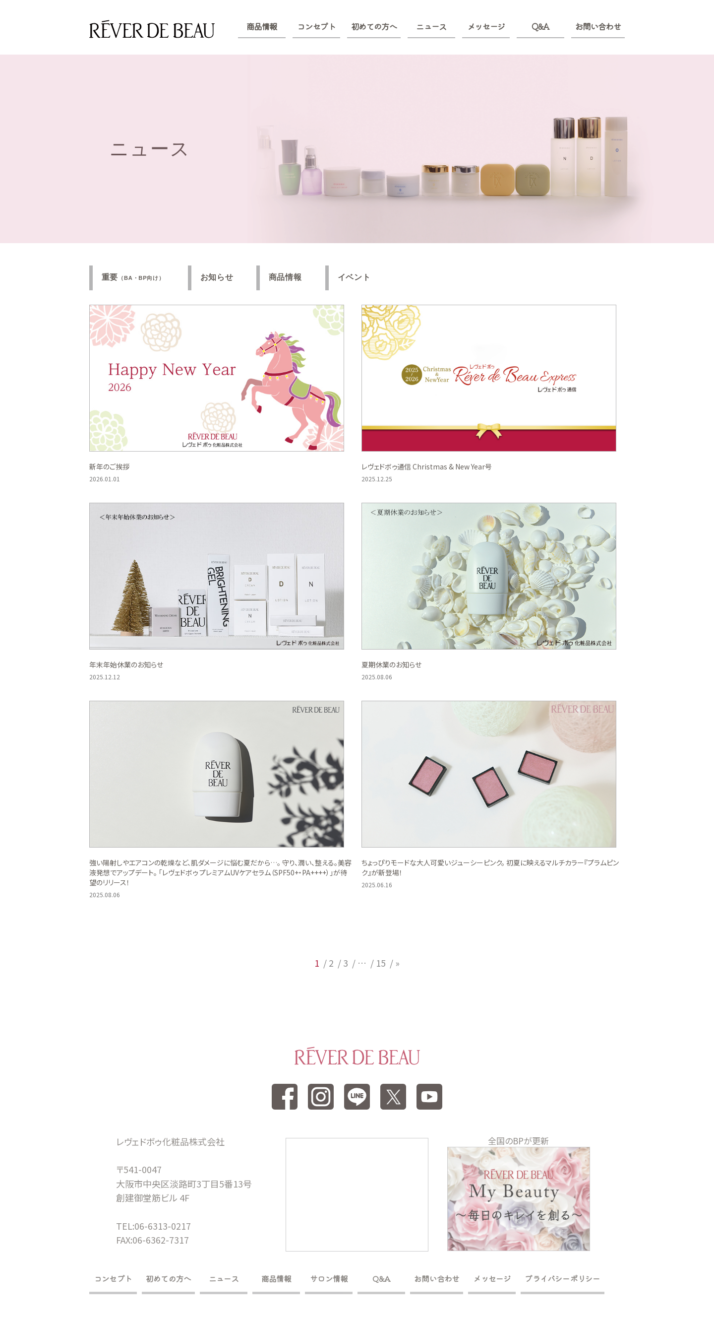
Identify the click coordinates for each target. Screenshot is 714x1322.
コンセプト (316, 26)
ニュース (431, 26)
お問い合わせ (598, 26)
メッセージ (486, 26)
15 (381, 963)
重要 (133, 278)
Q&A (540, 26)
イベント (356, 277)
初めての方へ (374, 26)
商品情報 (261, 26)
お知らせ (218, 277)
